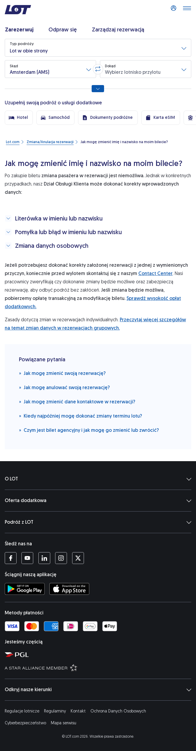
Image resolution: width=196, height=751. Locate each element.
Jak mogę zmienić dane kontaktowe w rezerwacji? (77, 401)
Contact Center (155, 273)
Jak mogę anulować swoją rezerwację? (64, 387)
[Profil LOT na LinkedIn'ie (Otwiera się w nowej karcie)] (44, 558)
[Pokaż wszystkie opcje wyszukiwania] (98, 88)
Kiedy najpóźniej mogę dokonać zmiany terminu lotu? (80, 416)
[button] (98, 48)
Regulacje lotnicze (22, 711)
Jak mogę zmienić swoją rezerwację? (62, 373)
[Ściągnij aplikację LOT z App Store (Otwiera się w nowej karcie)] (69, 589)
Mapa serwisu (63, 723)
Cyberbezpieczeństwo (25, 723)
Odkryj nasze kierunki (98, 689)
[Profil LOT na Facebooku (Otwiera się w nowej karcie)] (11, 558)
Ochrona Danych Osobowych (118, 711)
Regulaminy (55, 711)
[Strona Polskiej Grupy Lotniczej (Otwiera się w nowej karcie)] (99, 654)
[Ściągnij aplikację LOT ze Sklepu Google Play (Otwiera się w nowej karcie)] (25, 589)
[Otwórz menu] (187, 10)
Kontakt (78, 711)
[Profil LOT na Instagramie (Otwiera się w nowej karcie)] (61, 558)
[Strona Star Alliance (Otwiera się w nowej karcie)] (99, 667)
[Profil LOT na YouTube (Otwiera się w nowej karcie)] (27, 558)
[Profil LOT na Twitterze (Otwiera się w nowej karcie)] (78, 558)
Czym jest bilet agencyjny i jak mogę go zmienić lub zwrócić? (89, 430)
